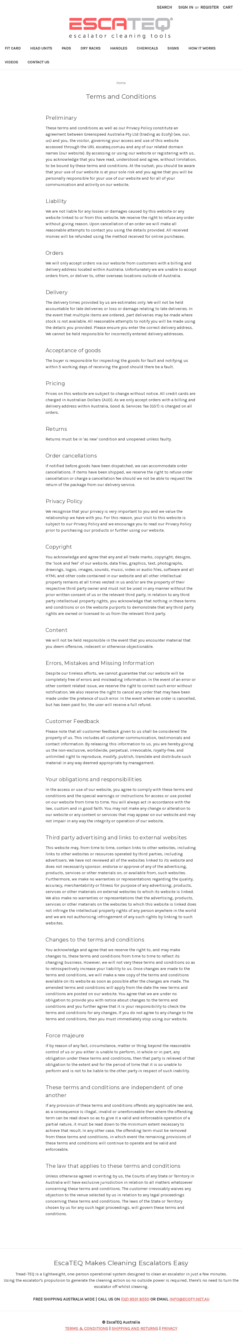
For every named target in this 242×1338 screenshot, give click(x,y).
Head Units (41, 48)
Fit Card (13, 48)
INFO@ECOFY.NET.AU (189, 1299)
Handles (118, 48)
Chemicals (147, 48)
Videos (11, 62)
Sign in (185, 7)
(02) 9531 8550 (135, 1299)
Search (164, 7)
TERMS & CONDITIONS (86, 1328)
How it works (202, 48)
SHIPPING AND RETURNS (135, 1328)
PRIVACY (169, 1328)
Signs (173, 48)
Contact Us (38, 62)
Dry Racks (90, 48)
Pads (66, 48)
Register (209, 7)
